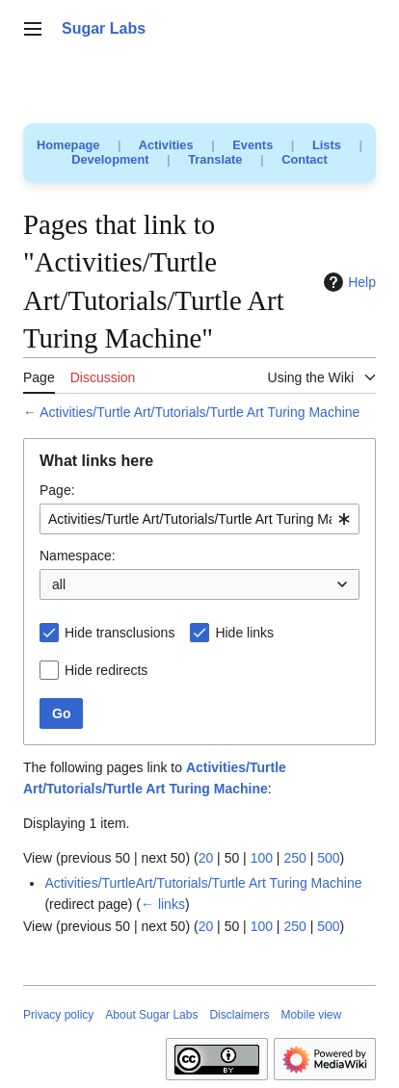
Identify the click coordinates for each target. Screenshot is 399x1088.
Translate (215, 159)
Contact (304, 159)
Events (252, 145)
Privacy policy (58, 1015)
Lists (326, 145)
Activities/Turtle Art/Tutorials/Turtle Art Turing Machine (199, 412)
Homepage (68, 145)
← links (163, 904)
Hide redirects (106, 670)
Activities (166, 145)
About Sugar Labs (151, 1015)
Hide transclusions (119, 632)
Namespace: (78, 555)
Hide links (244, 632)
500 (328, 858)
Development (109, 159)
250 (294, 858)
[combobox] (199, 519)
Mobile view (310, 1015)
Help (347, 282)
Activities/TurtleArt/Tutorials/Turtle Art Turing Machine (202, 883)
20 (206, 858)
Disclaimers (239, 1015)
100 (262, 858)
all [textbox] (59, 584)
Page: (57, 490)
